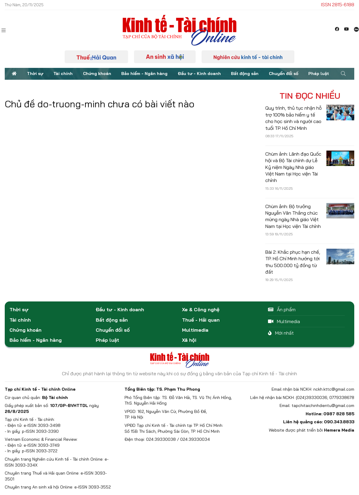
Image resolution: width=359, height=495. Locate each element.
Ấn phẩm (282, 309)
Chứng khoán (97, 73)
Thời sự (35, 73)
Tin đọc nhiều (310, 96)
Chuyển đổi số (283, 73)
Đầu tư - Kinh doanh (199, 73)
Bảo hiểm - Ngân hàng (144, 73)
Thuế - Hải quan (201, 320)
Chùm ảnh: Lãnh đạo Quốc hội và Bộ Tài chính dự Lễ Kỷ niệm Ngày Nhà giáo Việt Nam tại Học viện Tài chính (293, 167)
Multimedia (195, 330)
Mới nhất (281, 333)
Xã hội (189, 340)
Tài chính (63, 73)
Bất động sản (245, 73)
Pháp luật (318, 73)
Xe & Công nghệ (200, 309)
